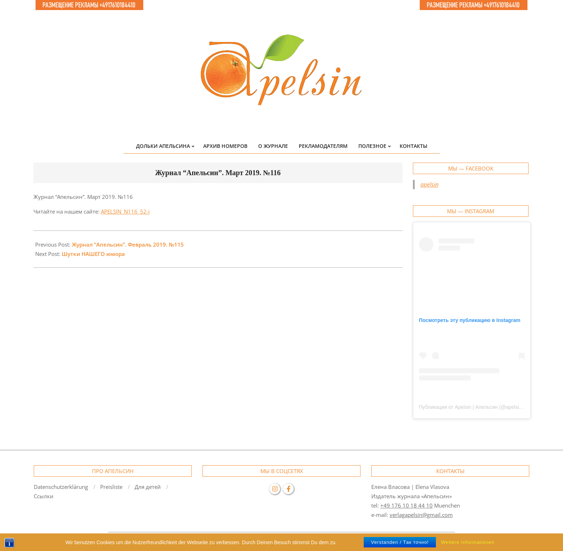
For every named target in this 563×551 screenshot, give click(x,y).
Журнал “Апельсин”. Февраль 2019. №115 (128, 244)
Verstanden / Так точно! (400, 542)
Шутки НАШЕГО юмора (93, 253)
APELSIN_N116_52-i (125, 211)
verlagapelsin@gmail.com (421, 514)
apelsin (429, 184)
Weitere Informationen (467, 542)
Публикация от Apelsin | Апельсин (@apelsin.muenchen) (484, 407)
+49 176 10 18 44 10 (406, 505)
